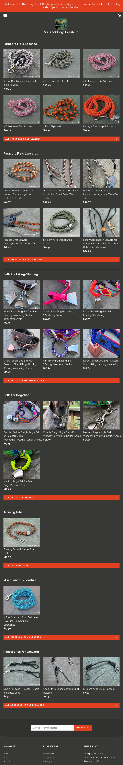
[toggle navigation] (5, 15)
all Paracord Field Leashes (23, 139)
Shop (6, 753)
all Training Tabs (17, 566)
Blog (6, 757)
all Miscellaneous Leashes (23, 637)
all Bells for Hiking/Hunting (24, 381)
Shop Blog (49, 757)
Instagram (48, 761)
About (6, 761)
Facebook (48, 753)
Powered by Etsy (93, 761)
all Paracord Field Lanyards (23, 260)
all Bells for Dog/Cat (20, 498)
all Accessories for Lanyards (24, 705)
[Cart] (119, 16)
